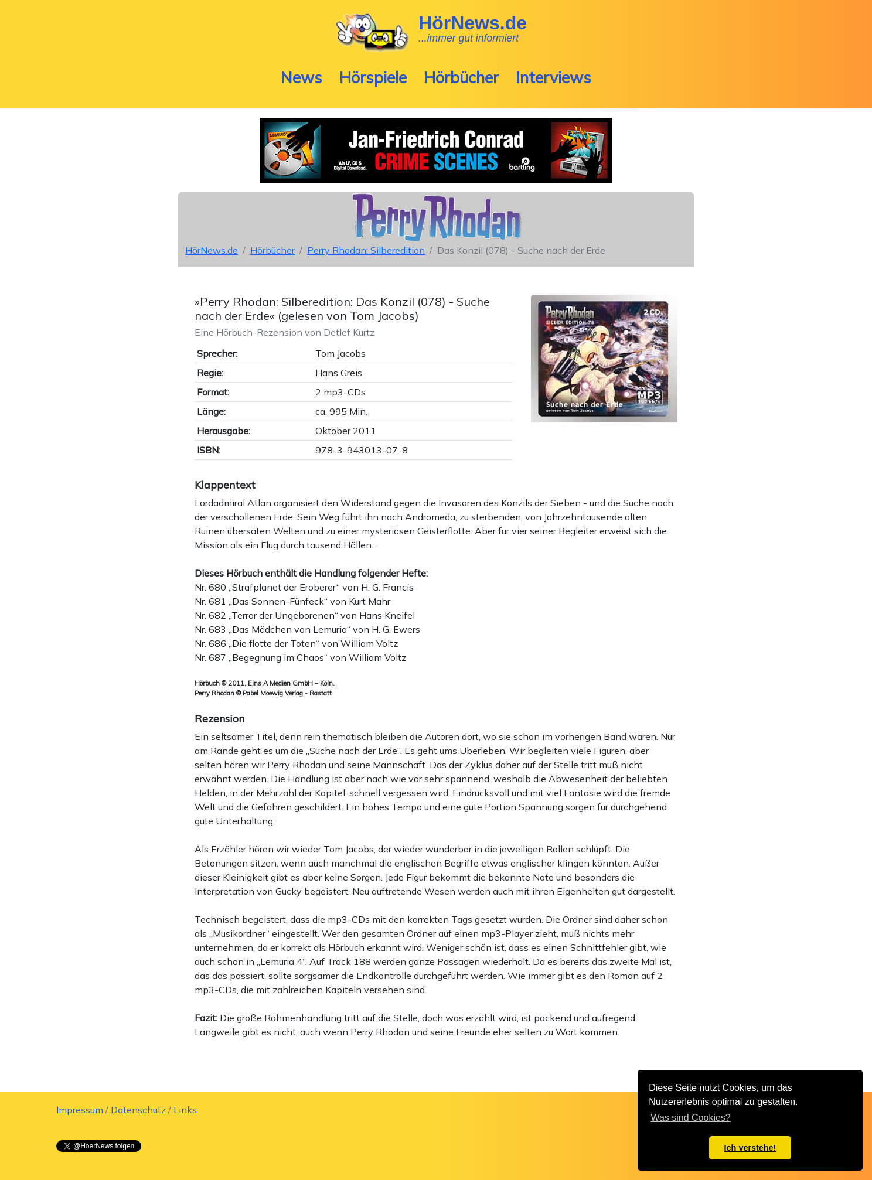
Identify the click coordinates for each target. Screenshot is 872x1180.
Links (185, 1110)
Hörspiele (373, 77)
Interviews (553, 77)
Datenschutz (138, 1110)
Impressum (79, 1110)
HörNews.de (211, 250)
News (301, 77)
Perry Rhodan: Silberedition (366, 250)
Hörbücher (461, 77)
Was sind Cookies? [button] (690, 1118)
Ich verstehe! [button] (750, 1147)
